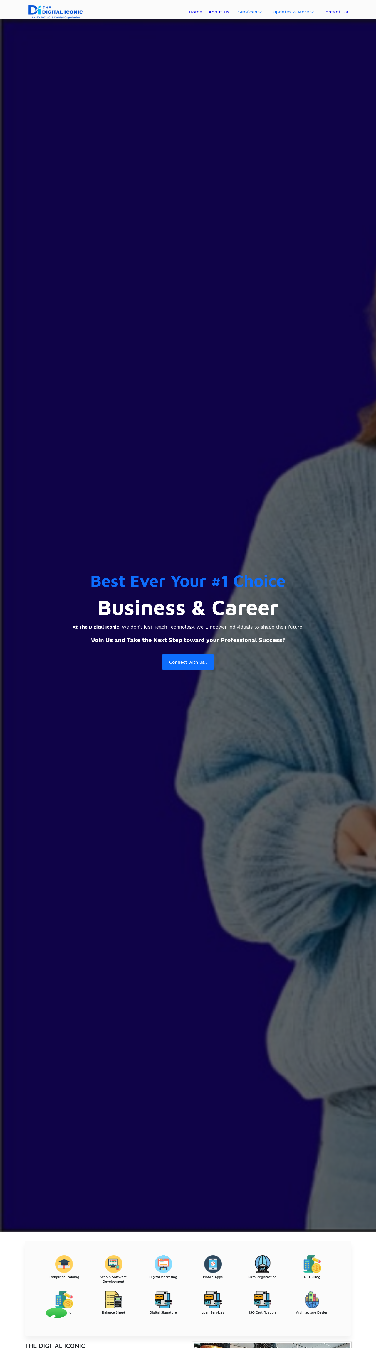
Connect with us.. (188, 662)
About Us (218, 12)
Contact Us (335, 12)
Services (247, 12)
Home (195, 12)
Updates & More (291, 12)
